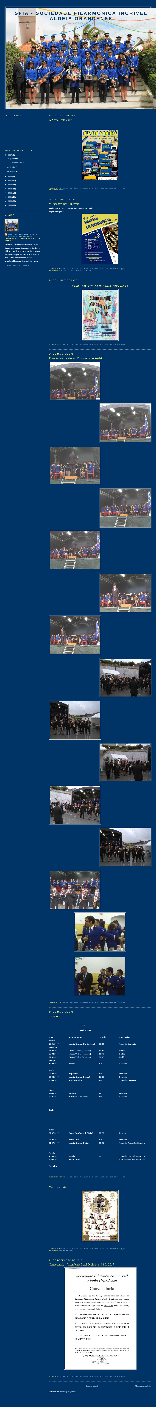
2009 (10, 205)
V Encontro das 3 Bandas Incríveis (75, 270)
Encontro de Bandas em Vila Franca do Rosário (76, 358)
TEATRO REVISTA (66, 1250)
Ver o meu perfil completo (17, 265)
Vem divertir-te (57, 1187)
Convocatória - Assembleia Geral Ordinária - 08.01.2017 (81, 1264)
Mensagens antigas (143, 1386)
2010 (10, 201)
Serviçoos (54, 1016)
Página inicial (92, 1386)
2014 (10, 184)
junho (13, 167)
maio (12, 171)
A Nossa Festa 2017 (60, 120)
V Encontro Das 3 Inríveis (64, 203)
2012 (10, 193)
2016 (10, 176)
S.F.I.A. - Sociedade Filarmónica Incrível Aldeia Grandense (22, 235)
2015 (10, 180)
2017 (10, 155)
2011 (10, 197)
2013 (10, 189)
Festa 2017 (63, 190)
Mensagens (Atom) (68, 1391)
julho (12, 158)
